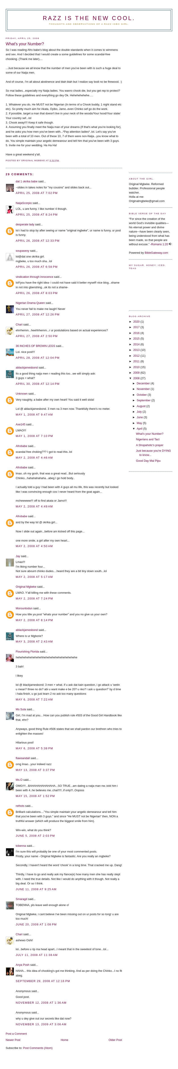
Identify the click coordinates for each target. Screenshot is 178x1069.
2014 (136, 344)
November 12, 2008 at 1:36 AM (41, 1002)
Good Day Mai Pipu (148, 460)
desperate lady (25, 224)
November (144, 389)
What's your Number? (150, 433)
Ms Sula (21, 709)
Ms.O (19, 779)
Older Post (115, 1040)
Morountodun (24, 608)
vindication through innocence (34, 276)
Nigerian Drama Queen (30, 303)
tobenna (21, 845)
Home (64, 1040)
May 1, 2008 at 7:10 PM (34, 436)
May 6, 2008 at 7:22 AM (34, 699)
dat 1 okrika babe (27, 181)
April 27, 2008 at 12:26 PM (38, 314)
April (140, 428)
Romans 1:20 (159, 244)
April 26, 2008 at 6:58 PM (37, 266)
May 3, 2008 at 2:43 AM (34, 641)
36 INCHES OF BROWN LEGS (35, 346)
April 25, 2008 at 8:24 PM (37, 214)
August (141, 406)
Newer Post (13, 1040)
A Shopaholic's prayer (150, 445)
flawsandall (23, 758)
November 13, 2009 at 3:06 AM (41, 1024)
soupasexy (22, 250)
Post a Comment (16, 1033)
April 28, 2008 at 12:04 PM (38, 357)
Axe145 (20, 424)
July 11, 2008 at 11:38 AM (37, 955)
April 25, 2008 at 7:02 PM (37, 193)
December (144, 383)
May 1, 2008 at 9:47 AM (34, 414)
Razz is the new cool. (89, 18)
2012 (136, 355)
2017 (136, 327)
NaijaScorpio (24, 203)
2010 (136, 367)
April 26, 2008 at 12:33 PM (38, 240)
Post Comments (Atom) (37, 1048)
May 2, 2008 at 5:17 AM (34, 577)
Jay (18, 556)
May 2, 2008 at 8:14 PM (34, 620)
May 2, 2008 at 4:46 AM (34, 457)
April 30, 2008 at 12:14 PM (38, 383)
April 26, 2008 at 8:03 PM (37, 293)
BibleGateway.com (156, 252)
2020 (136, 321)
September (144, 400)
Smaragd (21, 899)
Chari (19, 324)
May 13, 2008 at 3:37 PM (35, 770)
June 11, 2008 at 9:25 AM (36, 889)
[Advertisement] (147, 100)
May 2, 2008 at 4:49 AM (34, 506)
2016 (136, 333)
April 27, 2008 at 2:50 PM (37, 336)
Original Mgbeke (26, 586)
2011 (136, 361)
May (140, 423)
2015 (136, 338)
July (140, 411)
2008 (136, 378)
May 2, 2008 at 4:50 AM (34, 546)
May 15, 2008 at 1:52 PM (35, 796)
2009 (136, 372)
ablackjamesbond (27, 367)
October (142, 394)
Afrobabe (21, 446)
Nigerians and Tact (148, 439)
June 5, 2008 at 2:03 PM (35, 835)
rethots (20, 805)
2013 (136, 350)
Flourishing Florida (27, 651)
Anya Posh (23, 964)
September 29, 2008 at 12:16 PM (43, 981)
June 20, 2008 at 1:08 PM (36, 924)
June (140, 417)
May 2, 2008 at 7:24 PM (34, 598)
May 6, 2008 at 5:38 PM (34, 748)
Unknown (22, 393)
